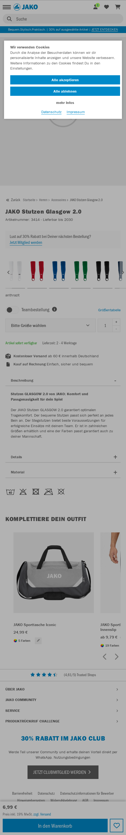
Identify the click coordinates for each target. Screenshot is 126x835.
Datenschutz (51, 111)
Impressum (76, 111)
